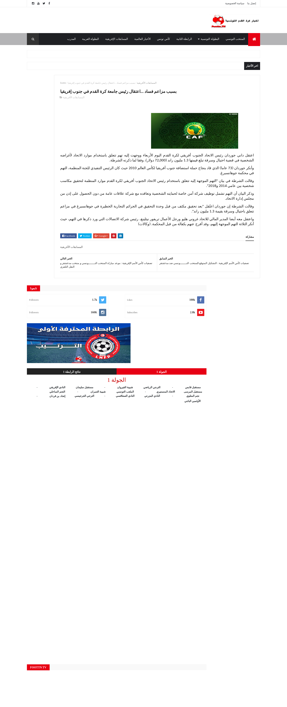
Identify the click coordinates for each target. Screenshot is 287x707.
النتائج (109, 668)
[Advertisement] (111, 20)
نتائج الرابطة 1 (45, 161)
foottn (116, 83)
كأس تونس (163, 38)
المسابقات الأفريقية (199, 83)
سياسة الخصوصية (234, 3)
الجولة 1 (81, 161)
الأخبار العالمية (142, 38)
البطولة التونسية (210, 38)
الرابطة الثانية (184, 38)
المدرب (71, 38)
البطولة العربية (90, 38)
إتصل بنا (251, 3)
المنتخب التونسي (235, 38)
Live (109, 621)
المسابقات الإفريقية (116, 38)
